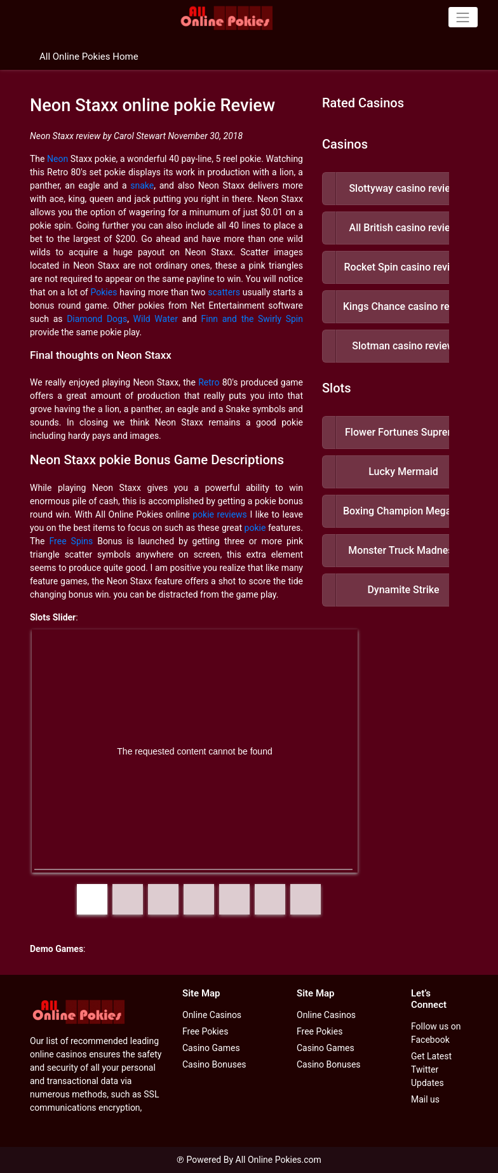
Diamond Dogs (97, 319)
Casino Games (211, 1048)
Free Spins (71, 541)
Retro (208, 382)
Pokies (104, 292)
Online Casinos (211, 1015)
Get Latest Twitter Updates (431, 1069)
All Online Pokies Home (88, 56)
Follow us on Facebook (436, 1033)
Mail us (425, 1099)
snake (142, 185)
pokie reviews (219, 514)
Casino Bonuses (214, 1064)
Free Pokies (205, 1031)
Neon (57, 159)
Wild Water (155, 319)
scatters (224, 292)
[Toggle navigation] (463, 17)
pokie (255, 528)
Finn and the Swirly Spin (252, 319)
